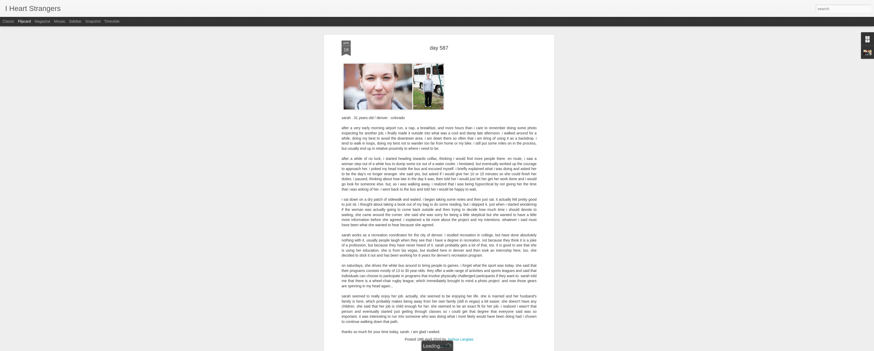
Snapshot (93, 21)
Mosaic (59, 21)
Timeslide (112, 21)
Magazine (42, 21)
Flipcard (24, 21)
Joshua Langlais (460, 193)
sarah (445, 200)
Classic (8, 21)
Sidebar (75, 21)
